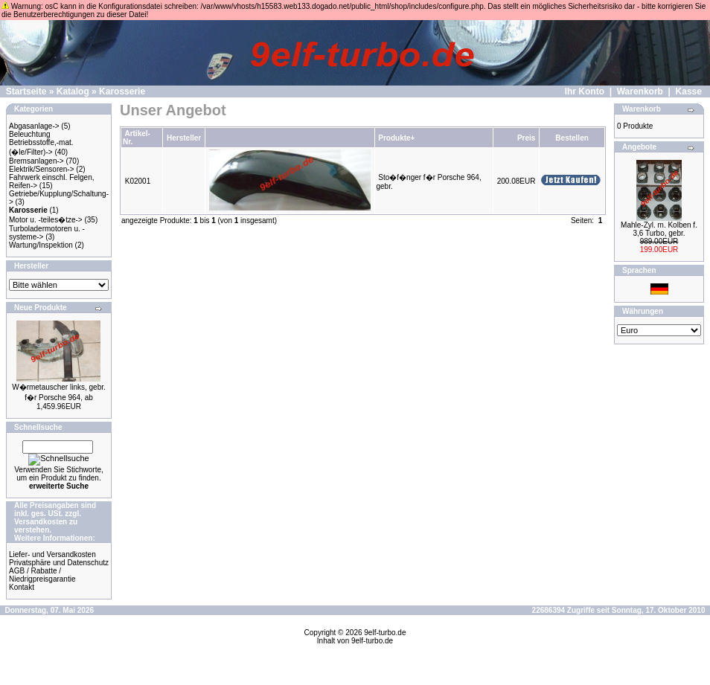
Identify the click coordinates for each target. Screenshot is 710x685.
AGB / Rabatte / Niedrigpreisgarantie (42, 575)
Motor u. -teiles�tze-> (46, 220)
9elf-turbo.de (385, 632)
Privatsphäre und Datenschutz (59, 563)
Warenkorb (640, 91)
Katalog (73, 91)
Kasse (689, 91)
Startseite (26, 91)
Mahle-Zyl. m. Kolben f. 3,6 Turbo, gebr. (659, 229)
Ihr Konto (584, 91)
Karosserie (122, 91)
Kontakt (21, 587)
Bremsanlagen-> (36, 161)
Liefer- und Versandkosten (52, 554)
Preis (526, 138)
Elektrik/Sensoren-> (41, 169)
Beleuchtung (30, 134)
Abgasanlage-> (34, 126)
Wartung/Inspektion (41, 245)
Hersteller (184, 138)
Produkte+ (396, 138)
